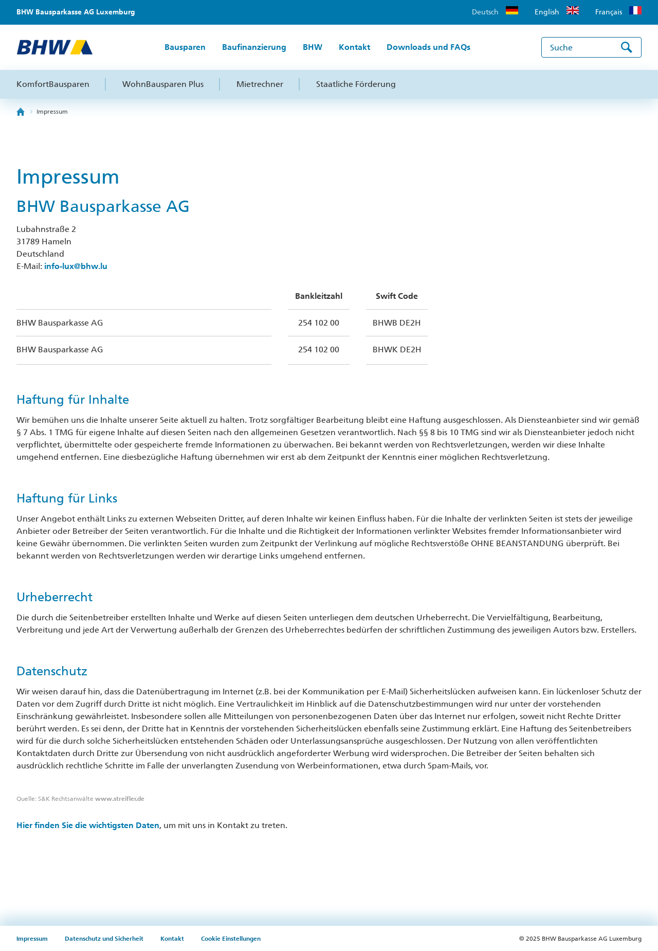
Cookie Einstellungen (231, 938)
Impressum (52, 111)
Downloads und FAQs (428, 47)
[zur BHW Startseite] (54, 47)
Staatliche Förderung (356, 84)
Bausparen (185, 47)
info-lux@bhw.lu (75, 266)
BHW (312, 47)
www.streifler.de (119, 798)
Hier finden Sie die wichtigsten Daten (87, 825)
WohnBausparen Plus (163, 84)
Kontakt (354, 47)
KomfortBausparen (52, 84)
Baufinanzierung (254, 47)
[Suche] (591, 47)
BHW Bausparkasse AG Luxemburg (75, 12)
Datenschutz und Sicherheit (105, 938)
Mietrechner (259, 84)
